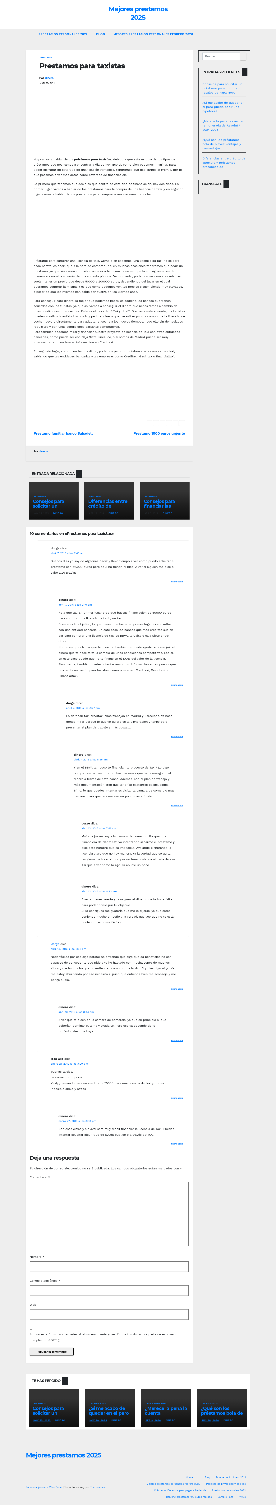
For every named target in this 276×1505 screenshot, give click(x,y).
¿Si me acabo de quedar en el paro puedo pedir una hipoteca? (223, 107)
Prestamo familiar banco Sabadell (63, 433)
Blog (100, 34)
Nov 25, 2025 (42, 1420)
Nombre (37, 1257)
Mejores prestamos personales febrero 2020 (153, 34)
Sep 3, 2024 (153, 1420)
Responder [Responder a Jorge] (177, 582)
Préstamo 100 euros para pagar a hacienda (180, 1490)
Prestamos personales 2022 (63, 34)
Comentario (40, 1177)
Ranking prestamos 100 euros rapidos (189, 1496)
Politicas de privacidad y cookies (226, 1483)
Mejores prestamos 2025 (63, 1455)
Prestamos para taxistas (82, 65)
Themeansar (97, 1487)
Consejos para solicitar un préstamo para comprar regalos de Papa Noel (222, 88)
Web (33, 1304)
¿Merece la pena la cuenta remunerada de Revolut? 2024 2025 (222, 125)
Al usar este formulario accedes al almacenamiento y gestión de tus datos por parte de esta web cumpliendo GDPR (103, 1337)
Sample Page (225, 1496)
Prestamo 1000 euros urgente (159, 433)
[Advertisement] (109, 126)
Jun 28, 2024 (210, 1420)
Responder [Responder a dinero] (177, 685)
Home (189, 1477)
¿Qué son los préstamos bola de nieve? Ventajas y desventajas (221, 144)
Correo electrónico (45, 1280)
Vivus (242, 1496)
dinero (49, 78)
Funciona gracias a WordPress (44, 1487)
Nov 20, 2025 (98, 1420)
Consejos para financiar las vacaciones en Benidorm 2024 (161, 508)
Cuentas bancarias (156, 1403)
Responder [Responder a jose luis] (177, 1098)
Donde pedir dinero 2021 (231, 1477)
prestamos (46, 57)
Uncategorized (98, 1403)
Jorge (55, 944)
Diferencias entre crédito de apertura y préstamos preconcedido (224, 163)
